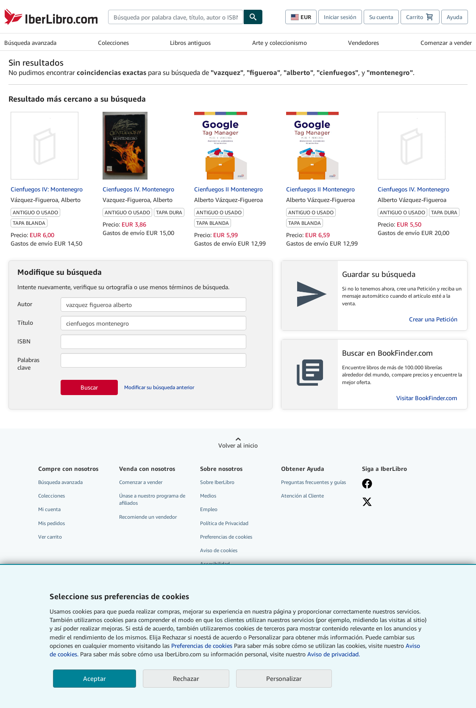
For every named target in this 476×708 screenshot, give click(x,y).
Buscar (89, 387)
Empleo (208, 509)
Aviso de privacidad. (333, 654)
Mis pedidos (51, 523)
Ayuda (454, 17)
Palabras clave (28, 363)
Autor (24, 303)
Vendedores (363, 42)
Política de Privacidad (224, 523)
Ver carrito (50, 537)
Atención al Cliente (302, 495)
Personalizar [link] (284, 678)
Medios (208, 495)
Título (25, 322)
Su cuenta (381, 17)
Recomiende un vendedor (148, 517)
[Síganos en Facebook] (397, 484)
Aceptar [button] (94, 678)
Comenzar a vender (446, 42)
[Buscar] (253, 17)
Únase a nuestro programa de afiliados (152, 499)
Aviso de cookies (218, 550)
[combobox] (175, 17)
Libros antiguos (190, 42)
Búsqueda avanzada (30, 42)
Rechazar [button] (186, 678)
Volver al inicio (238, 445)
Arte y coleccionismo (279, 42)
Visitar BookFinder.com (426, 397)
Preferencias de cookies (201, 645)
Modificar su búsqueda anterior (159, 387)
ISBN (24, 341)
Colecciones (113, 42)
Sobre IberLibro (217, 482)
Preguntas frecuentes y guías (313, 482)
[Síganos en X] (397, 503)
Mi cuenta (49, 509)
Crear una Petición (433, 319)
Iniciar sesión (340, 17)
